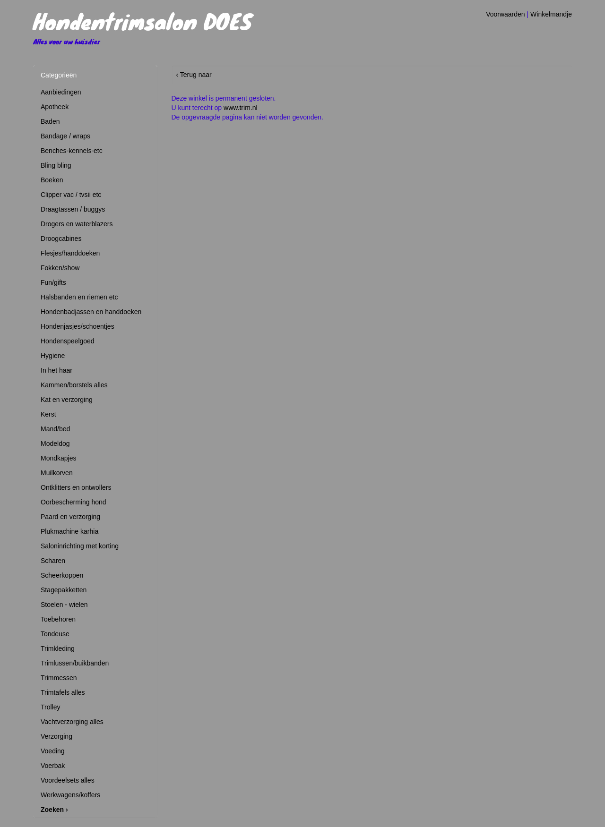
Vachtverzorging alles (72, 721)
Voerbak (53, 765)
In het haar (56, 370)
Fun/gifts (53, 282)
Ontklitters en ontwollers (76, 487)
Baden (50, 121)
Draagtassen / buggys (73, 209)
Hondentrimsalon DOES (142, 21)
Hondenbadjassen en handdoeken (91, 311)
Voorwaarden (505, 14)
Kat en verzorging (67, 399)
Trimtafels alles (63, 692)
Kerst (48, 414)
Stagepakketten (63, 590)
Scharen (53, 560)
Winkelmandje (551, 14)
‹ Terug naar (194, 74)
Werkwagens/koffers (70, 795)
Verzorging (56, 736)
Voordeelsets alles (68, 780)
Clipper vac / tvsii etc (71, 194)
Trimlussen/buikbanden (75, 663)
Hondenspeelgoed (68, 341)
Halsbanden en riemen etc (79, 297)
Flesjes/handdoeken (70, 253)
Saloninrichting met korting (80, 546)
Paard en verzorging (70, 516)
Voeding (53, 751)
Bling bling (56, 165)
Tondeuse (55, 634)
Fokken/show (60, 268)
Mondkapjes (59, 458)
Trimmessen (59, 678)
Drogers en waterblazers (77, 224)
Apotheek (55, 107)
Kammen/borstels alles (74, 385)
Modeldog (55, 443)
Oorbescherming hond (73, 502)
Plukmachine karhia (69, 531)
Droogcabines (61, 238)
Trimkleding (58, 648)
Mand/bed (55, 429)
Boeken (52, 180)
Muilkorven (57, 473)
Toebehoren (58, 619)
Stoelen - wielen (64, 604)
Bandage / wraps (65, 136)
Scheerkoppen (62, 575)
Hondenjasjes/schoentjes (77, 326)
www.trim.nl (241, 107)
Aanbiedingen (61, 92)
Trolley (50, 707)
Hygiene (53, 355)
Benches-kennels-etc (72, 150)
